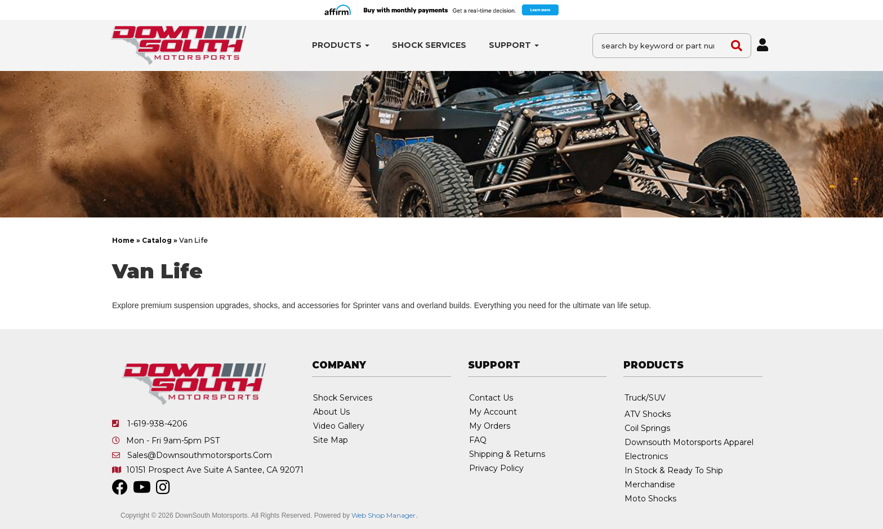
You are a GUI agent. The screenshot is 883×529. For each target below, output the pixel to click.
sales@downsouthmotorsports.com (199, 455)
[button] (341, 45)
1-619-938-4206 (157, 424)
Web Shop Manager (383, 515)
